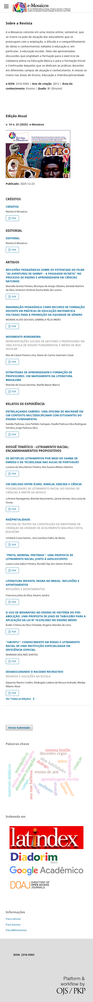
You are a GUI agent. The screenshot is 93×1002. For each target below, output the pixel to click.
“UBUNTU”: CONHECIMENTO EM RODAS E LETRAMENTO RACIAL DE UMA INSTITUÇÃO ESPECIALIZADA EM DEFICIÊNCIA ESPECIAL (43, 645)
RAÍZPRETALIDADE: (46, 526)
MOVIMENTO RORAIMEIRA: (46, 343)
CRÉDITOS (12, 206)
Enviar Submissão (19, 727)
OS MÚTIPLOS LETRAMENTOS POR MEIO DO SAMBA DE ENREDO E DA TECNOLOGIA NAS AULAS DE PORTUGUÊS (42, 460)
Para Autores (13, 924)
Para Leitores (13, 919)
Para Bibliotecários (16, 930)
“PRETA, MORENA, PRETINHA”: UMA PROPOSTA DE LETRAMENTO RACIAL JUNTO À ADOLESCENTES (39, 557)
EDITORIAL (13, 238)
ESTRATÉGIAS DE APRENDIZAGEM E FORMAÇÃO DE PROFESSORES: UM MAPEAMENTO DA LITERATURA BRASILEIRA (39, 376)
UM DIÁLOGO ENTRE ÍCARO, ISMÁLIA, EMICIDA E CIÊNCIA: (46, 488)
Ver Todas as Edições (18, 698)
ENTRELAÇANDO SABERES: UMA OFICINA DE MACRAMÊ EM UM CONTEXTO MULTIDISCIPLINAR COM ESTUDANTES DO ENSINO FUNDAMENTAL (44, 415)
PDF (13, 218)
